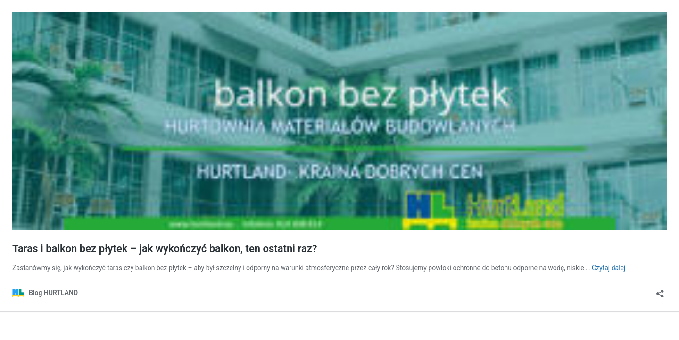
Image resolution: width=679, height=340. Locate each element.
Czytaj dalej (608, 268)
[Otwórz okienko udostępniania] (660, 290)
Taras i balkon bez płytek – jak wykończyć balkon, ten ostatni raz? (164, 249)
